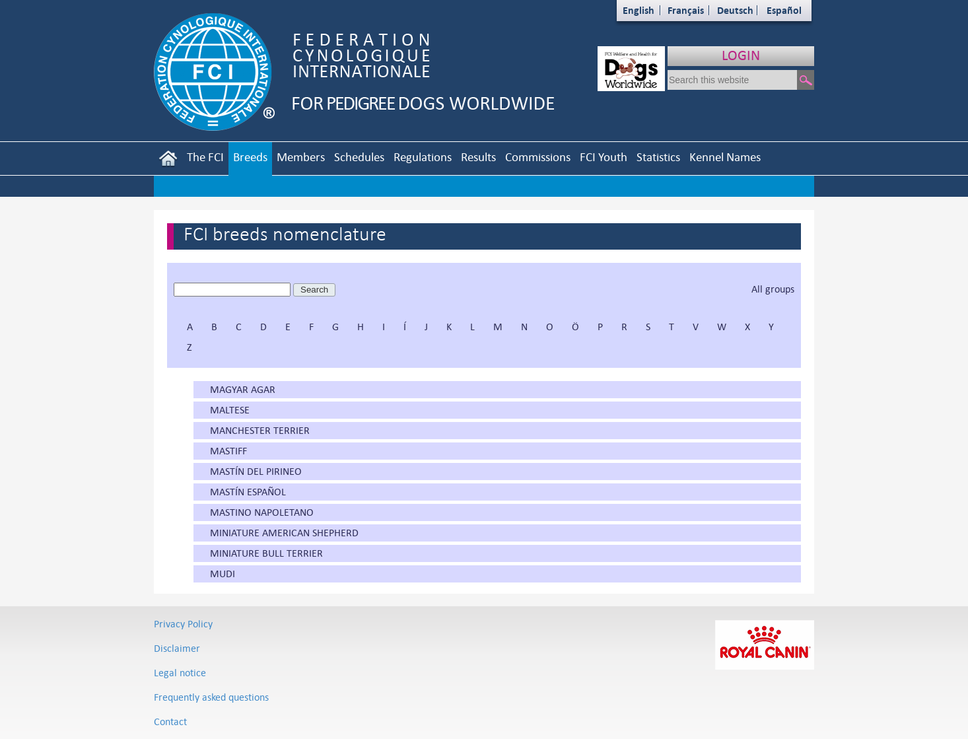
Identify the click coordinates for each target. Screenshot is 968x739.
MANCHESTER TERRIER (260, 430)
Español (784, 10)
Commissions (537, 156)
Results (478, 156)
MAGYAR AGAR (242, 389)
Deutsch (735, 10)
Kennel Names (725, 156)
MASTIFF (228, 450)
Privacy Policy (183, 623)
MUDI (222, 573)
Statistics (658, 156)
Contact (170, 721)
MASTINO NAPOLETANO (262, 512)
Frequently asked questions (211, 697)
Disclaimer (177, 648)
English (638, 10)
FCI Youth (603, 156)
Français (686, 10)
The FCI (205, 156)
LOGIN (741, 55)
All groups (772, 289)
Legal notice (180, 672)
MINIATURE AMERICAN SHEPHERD (284, 532)
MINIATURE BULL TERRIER (266, 553)
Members (301, 156)
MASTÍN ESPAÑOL (248, 491)
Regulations (423, 156)
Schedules (359, 156)
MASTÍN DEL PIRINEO (256, 471)
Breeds (250, 156)
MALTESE (230, 410)
